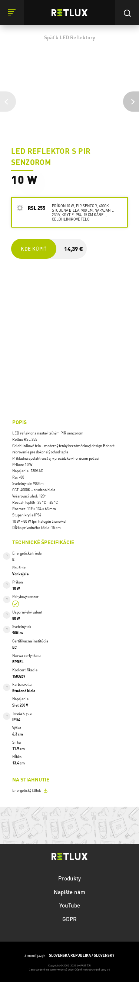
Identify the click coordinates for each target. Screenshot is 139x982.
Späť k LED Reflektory (69, 37)
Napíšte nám (69, 892)
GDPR (69, 919)
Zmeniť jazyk (69, 955)
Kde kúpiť (33, 248)
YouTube (69, 905)
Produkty (69, 878)
